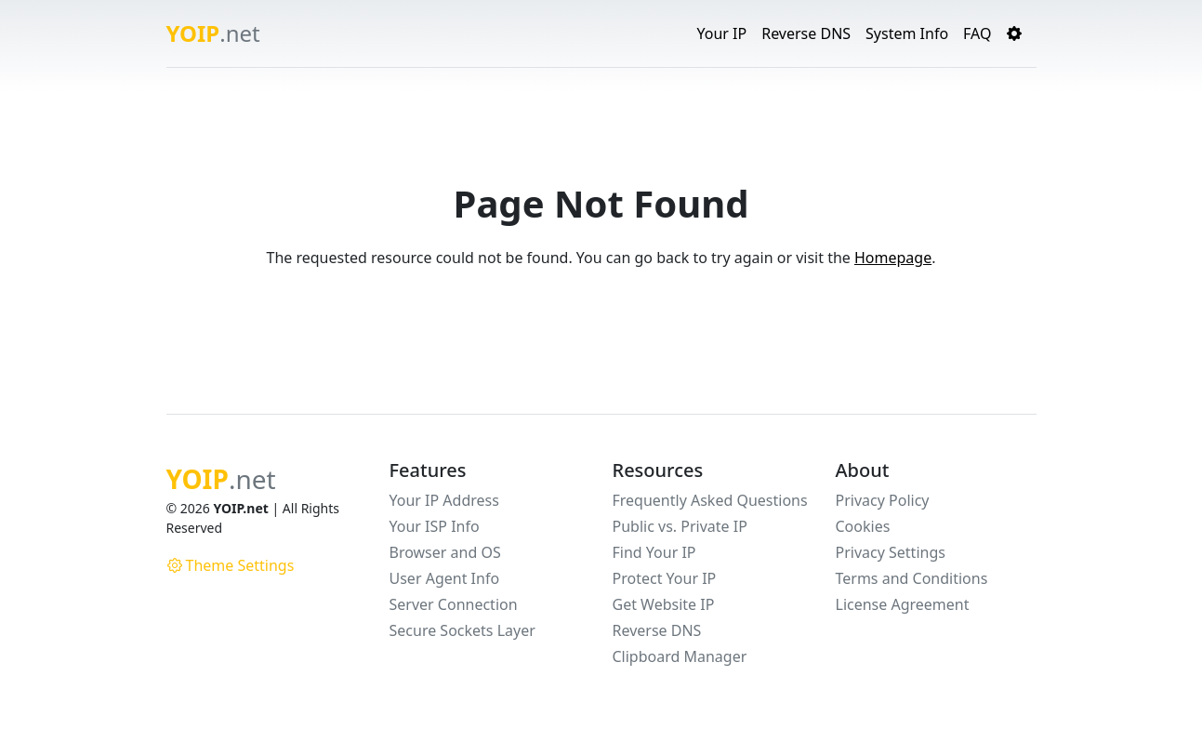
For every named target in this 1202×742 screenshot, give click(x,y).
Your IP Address (444, 500)
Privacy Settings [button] (890, 552)
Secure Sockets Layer (462, 630)
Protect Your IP (665, 578)
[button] (1014, 33)
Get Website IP (664, 604)
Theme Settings (231, 565)
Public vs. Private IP (680, 526)
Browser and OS (445, 552)
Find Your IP (654, 552)
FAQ (977, 33)
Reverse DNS (806, 33)
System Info (906, 33)
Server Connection (454, 604)
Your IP (721, 33)
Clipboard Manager (680, 656)
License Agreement (903, 604)
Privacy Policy (883, 500)
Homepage (892, 257)
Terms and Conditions (912, 578)
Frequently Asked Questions (710, 500)
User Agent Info (445, 578)
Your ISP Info (435, 526)
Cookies (863, 526)
